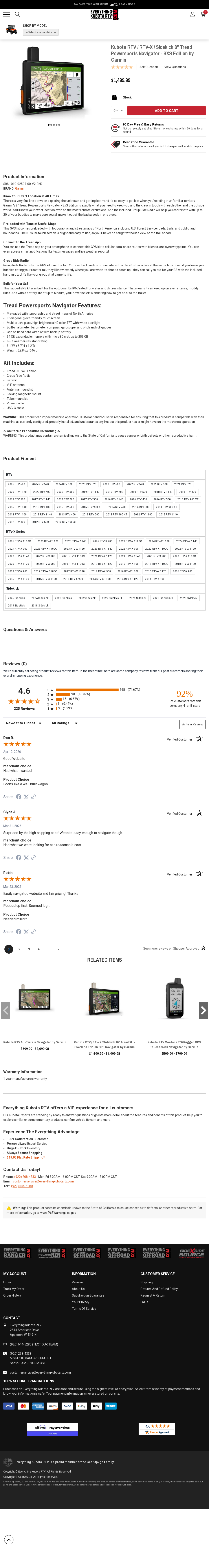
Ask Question (148, 67)
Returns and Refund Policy (159, 1289)
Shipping (147, 1282)
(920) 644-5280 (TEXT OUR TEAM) (34, 1344)
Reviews (78, 1282)
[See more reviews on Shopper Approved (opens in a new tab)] (33, 797)
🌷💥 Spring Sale (104, 4)
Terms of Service (84, 1308)
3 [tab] (54, 125)
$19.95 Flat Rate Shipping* (26, 1157)
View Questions (175, 67)
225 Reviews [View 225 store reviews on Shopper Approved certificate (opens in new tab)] (29, 709)
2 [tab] (51, 125)
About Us (78, 1289)
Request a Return (153, 1295)
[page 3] (29, 949)
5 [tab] (59, 125)
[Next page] (58, 949)
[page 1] (8, 949)
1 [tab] (49, 125)
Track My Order (13, 1289)
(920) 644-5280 (22, 1186)
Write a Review (192, 724)
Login (7, 1282)
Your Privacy (80, 1302)
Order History (12, 1295)
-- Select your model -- (39, 32)
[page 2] (19, 949)
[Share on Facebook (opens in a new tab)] (18, 797)
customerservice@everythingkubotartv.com (43, 1181)
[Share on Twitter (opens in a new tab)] (26, 797)
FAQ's (144, 1302)
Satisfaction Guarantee (88, 1295)
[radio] (104, 690)
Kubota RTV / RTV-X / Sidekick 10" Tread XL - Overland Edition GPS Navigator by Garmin (104, 1044)
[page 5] (48, 949)
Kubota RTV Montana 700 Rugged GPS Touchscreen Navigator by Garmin (174, 1044)
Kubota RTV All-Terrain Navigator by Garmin (34, 1042)
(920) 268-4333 (25, 1177)
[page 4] (38, 949)
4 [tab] (56, 125)
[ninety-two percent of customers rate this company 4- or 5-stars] (185, 698)
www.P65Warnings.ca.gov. (58, 1212)
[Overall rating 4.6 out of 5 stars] (24, 701)
